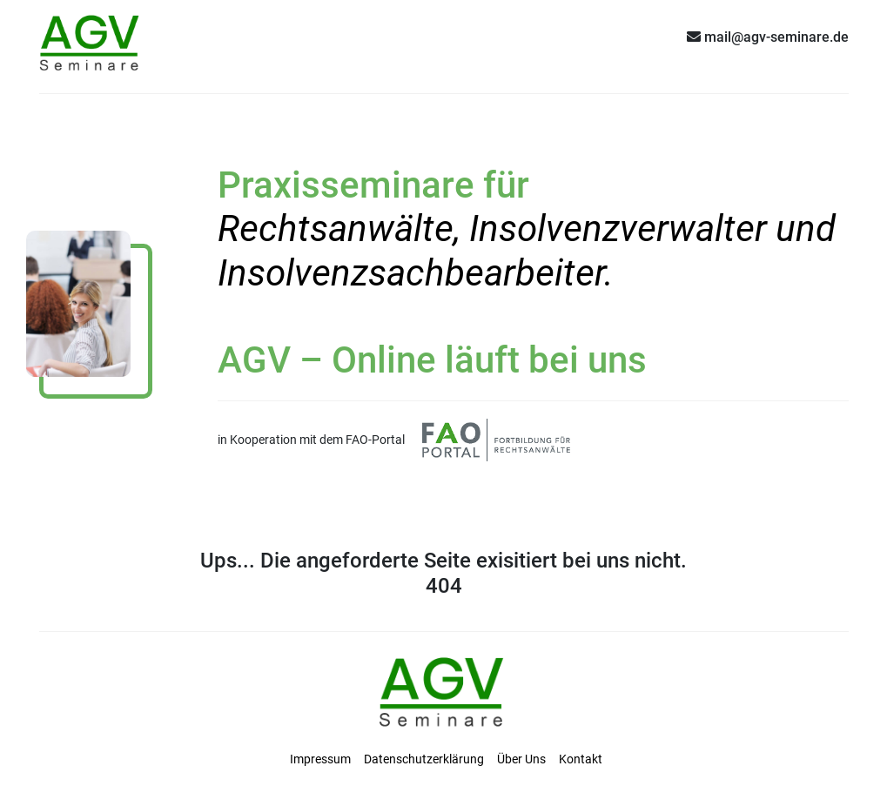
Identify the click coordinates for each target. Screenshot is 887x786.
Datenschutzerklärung (424, 759)
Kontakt (580, 759)
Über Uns (521, 759)
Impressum (320, 759)
